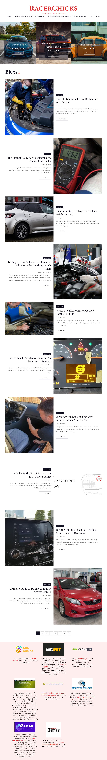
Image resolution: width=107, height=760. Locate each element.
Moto (98, 16)
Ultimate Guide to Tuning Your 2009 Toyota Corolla (30, 590)
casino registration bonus (23, 740)
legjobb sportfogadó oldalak (53, 743)
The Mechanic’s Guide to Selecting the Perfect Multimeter (29, 159)
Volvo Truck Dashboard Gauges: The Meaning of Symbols (30, 359)
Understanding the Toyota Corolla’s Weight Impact (76, 213)
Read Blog (18, 53)
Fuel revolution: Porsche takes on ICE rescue (29, 16)
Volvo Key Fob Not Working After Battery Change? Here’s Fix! (74, 418)
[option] (18, 43)
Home (9, 16)
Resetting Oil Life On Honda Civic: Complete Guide (75, 312)
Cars (91, 16)
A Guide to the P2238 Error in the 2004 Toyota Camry (32, 475)
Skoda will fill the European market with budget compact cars (66, 16)
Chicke (63, 106)
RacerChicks (53, 8)
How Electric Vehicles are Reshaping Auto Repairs (76, 100)
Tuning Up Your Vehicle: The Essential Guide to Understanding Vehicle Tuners (29, 265)
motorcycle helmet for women (83, 698)
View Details (61, 119)
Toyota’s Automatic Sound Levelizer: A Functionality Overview (77, 531)
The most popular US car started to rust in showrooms (53, 47)
